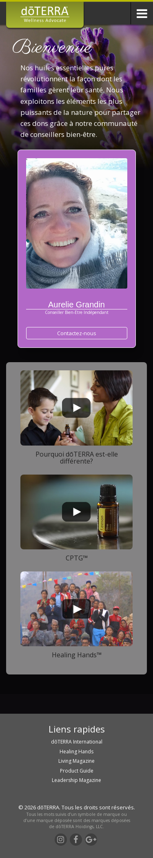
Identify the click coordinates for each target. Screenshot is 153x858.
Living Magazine (76, 760)
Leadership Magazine (76, 780)
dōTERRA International (76, 741)
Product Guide (76, 770)
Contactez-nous (76, 333)
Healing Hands (76, 751)
